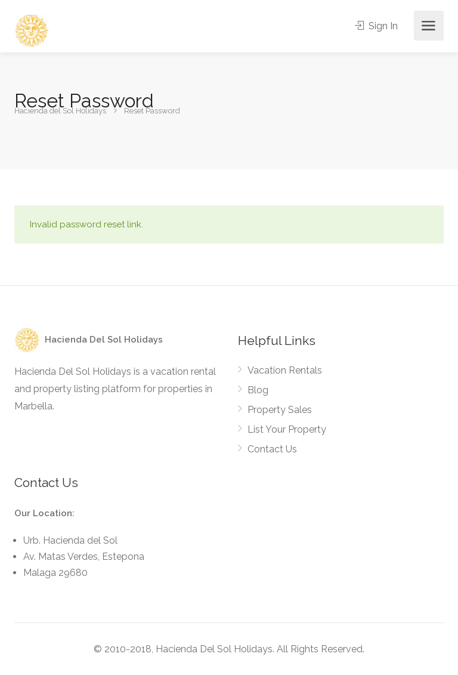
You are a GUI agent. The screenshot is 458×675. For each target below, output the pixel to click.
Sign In (376, 26)
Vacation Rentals (284, 370)
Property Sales (279, 409)
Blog (257, 390)
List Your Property (286, 429)
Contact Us (272, 449)
